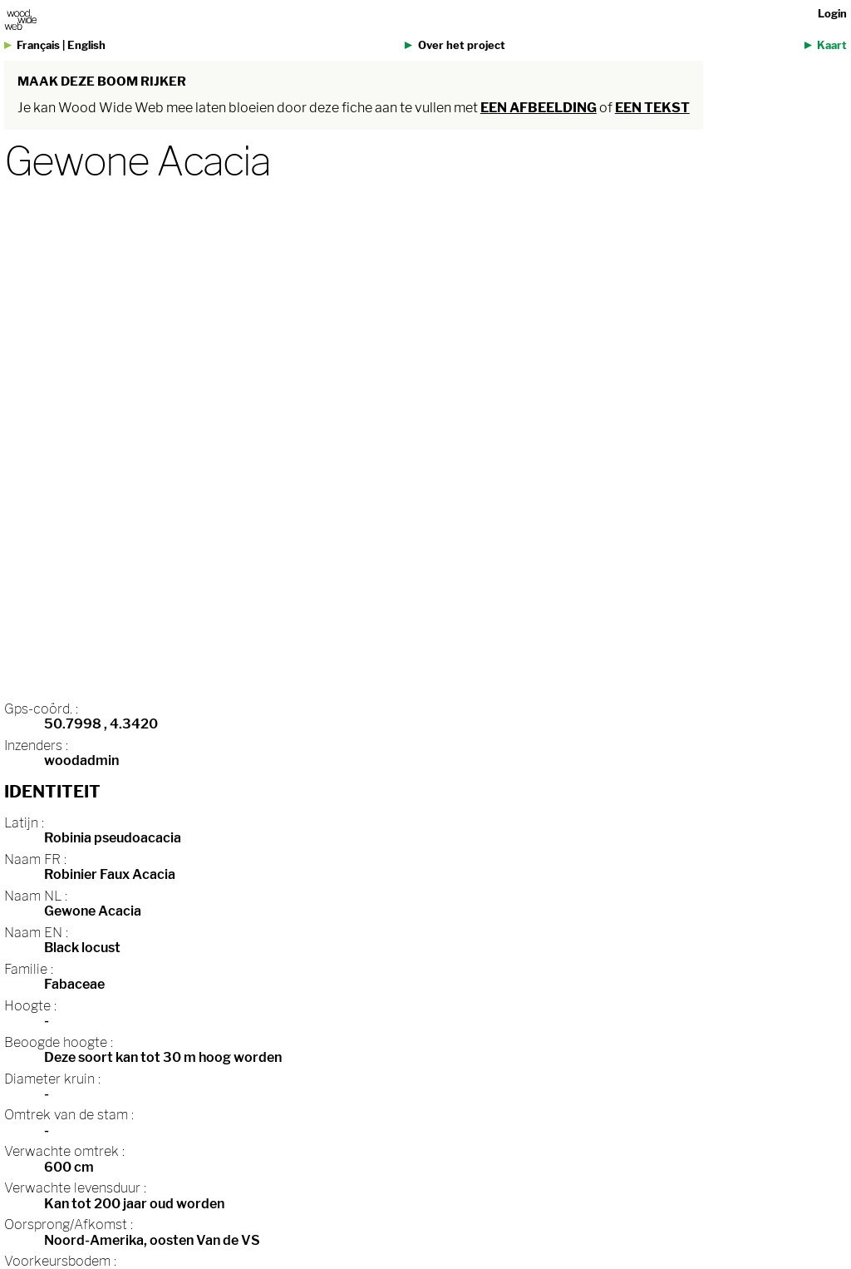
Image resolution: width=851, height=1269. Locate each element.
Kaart (832, 45)
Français (38, 45)
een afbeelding (538, 108)
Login (832, 13)
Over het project (461, 45)
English (86, 45)
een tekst (652, 108)
